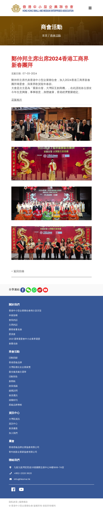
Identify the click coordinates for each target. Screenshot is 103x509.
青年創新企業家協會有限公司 (23, 452)
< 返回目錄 (17, 271)
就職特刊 (13, 400)
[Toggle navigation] (90, 8)
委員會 (12, 334)
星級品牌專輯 (15, 405)
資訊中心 (13, 423)
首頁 (44, 36)
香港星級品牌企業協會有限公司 (24, 447)
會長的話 (13, 320)
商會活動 (55, 36)
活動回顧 (13, 357)
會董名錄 (13, 343)
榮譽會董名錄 (15, 329)
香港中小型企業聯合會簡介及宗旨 (25, 310)
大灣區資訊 (14, 419)
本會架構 (13, 315)
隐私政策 (13, 502)
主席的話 (13, 324)
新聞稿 (12, 381)
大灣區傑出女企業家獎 (20, 367)
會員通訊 (13, 395)
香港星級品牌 (15, 362)
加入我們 (13, 433)
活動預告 (13, 376)
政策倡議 (13, 386)
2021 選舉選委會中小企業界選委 (24, 339)
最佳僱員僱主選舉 (17, 372)
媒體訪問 (13, 390)
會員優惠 (13, 428)
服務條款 (23, 502)
